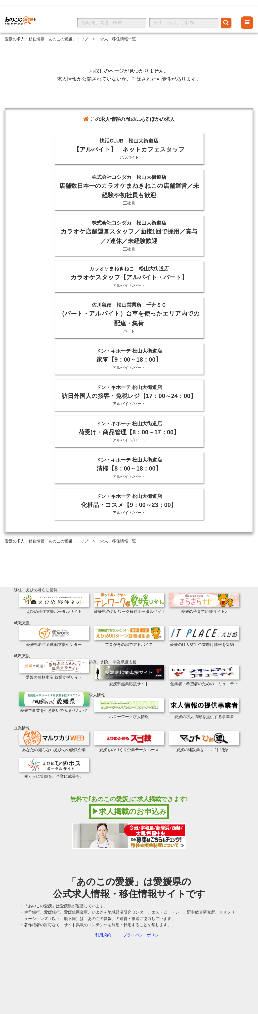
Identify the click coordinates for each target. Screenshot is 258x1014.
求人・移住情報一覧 (118, 39)
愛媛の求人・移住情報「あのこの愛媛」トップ (46, 39)
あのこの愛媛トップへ (24, 13)
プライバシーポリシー (143, 935)
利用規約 (103, 935)
